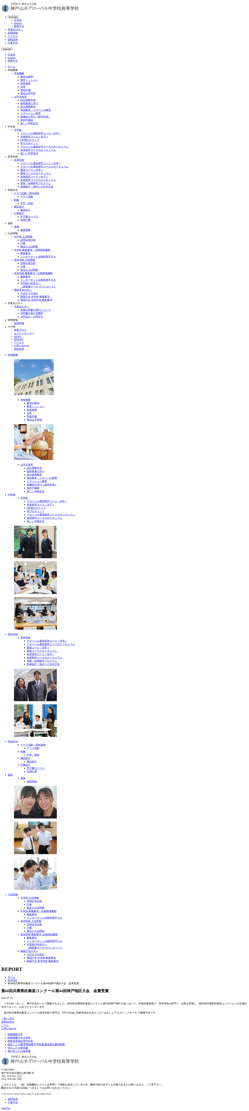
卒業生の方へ (15, 29)
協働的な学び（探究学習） (35, 116)
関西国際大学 (15, 1034)
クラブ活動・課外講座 (26, 193)
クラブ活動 (26, 196)
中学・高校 (26, 203)
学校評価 (25, 90)
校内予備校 (26, 120)
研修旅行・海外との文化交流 (36, 186)
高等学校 (19, 160)
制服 (16, 200)
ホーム (11, 66)
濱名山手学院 (28, 93)
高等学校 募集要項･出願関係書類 (39, 934)
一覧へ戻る (7, 1018)
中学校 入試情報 (23, 236)
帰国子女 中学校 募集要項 (35, 296)
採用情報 (13, 33)
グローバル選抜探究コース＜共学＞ (40, 133)
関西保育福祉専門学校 (20, 1041)
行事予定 (13, 43)
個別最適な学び (29, 103)
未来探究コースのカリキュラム (38, 150)
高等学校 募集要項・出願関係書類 (33, 273)
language (13, 17)
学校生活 (13, 741)
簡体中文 (19, 26)
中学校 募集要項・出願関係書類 (32, 250)
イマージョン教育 (30, 113)
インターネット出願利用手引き (38, 256)
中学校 (18, 130)
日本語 (18, 20)
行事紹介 (19, 213)
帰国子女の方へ (23, 290)
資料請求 (13, 39)
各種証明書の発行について (35, 310)
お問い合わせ (21, 345)
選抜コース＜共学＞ (31, 170)
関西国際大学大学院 (19, 1037)
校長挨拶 (25, 83)
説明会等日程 (28, 240)
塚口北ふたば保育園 (19, 1051)
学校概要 (19, 73)
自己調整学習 (28, 100)
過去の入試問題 (29, 246)
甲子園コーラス (29, 216)
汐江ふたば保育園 (18, 1047)
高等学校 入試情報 (24, 260)
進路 (16, 226)
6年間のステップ (29, 140)
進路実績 (25, 230)
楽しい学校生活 (29, 123)
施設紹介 (19, 206)
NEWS (17, 336)
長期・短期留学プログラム (35, 183)
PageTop (5, 1108)
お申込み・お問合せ (31, 316)
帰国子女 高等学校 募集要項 (36, 300)
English (18, 23)
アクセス (13, 36)
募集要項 (25, 253)
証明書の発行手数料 (31, 313)
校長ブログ (20, 330)
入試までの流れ (29, 293)
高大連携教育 (28, 106)
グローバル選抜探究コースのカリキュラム (44, 146)
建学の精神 (26, 76)
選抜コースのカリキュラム (35, 173)
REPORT (19, 339)
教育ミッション (29, 80)
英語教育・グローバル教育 (35, 110)
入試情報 (13, 894)
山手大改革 (20, 96)
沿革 (22, 86)
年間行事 (25, 220)
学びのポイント (29, 143)
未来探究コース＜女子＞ (34, 136)
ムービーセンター (24, 333)
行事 (22, 243)
